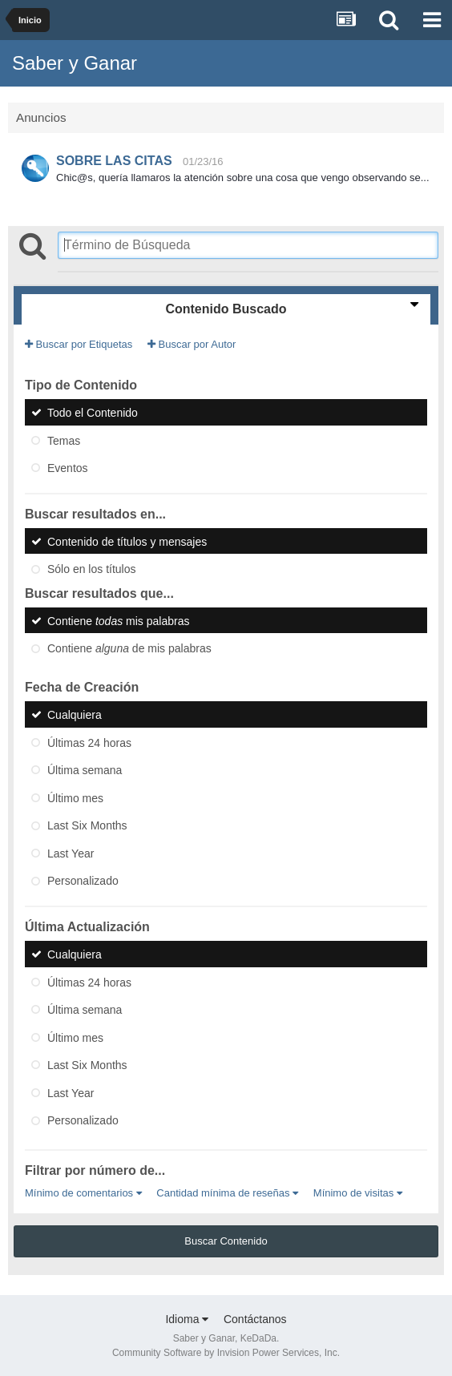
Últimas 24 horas (89, 742)
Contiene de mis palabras (129, 648)
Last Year (70, 852)
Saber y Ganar (74, 63)
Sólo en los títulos (91, 569)
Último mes (75, 797)
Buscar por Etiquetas (78, 344)
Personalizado (83, 880)
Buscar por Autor (191, 344)
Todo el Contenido (92, 412)
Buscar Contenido (225, 1241)
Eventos (67, 468)
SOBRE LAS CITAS (114, 160)
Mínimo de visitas (357, 1193)
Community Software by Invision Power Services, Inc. (226, 1352)
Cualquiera (74, 714)
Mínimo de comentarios (83, 1193)
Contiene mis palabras (118, 620)
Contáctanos (255, 1319)
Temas (63, 440)
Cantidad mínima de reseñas (227, 1193)
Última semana (84, 770)
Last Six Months (87, 825)
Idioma (186, 1319)
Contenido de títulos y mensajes (127, 541)
